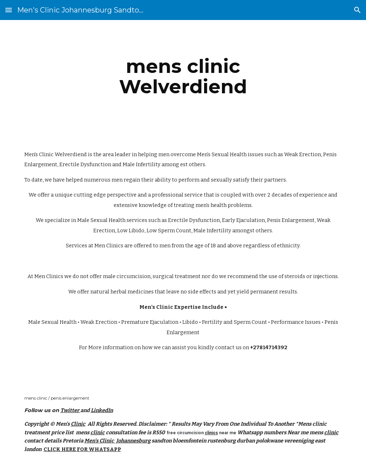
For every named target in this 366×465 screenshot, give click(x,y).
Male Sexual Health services (112, 220)
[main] (182, 76)
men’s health (211, 205)
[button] (8, 10)
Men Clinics (108, 245)
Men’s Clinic (39, 154)
